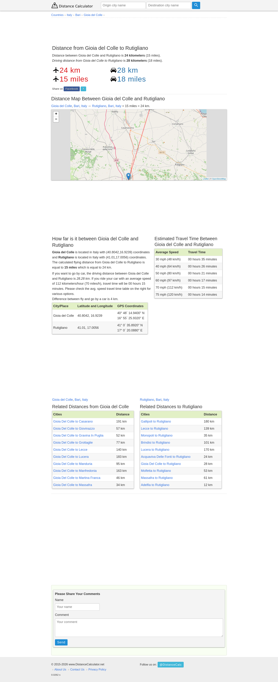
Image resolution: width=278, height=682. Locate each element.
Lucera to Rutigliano (155, 449)
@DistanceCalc (171, 664)
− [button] (56, 119)
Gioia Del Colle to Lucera (71, 457)
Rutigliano (99, 106)
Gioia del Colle (61, 106)
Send (61, 642)
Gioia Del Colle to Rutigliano (161, 464)
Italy (84, 106)
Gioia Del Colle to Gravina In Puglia (78, 435)
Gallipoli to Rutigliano (156, 421)
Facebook (71, 88)
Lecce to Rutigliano (154, 428)
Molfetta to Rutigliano (156, 471)
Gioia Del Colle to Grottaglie (73, 442)
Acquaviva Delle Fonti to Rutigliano (165, 457)
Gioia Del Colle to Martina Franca (76, 478)
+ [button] (56, 114)
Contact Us (77, 669)
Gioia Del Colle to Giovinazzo (74, 428)
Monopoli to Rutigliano (157, 435)
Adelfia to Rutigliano (155, 485)
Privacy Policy (97, 669)
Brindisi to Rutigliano (155, 442)
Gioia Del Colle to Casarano (73, 421)
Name (59, 600)
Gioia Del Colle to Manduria (72, 464)
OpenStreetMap (219, 179)
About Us (60, 669)
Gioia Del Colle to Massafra (72, 485)
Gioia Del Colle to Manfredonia (75, 471)
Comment (62, 615)
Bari (76, 106)
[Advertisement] (139, 30)
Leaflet (205, 179)
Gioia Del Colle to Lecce (70, 449)
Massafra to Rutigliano (157, 478)
